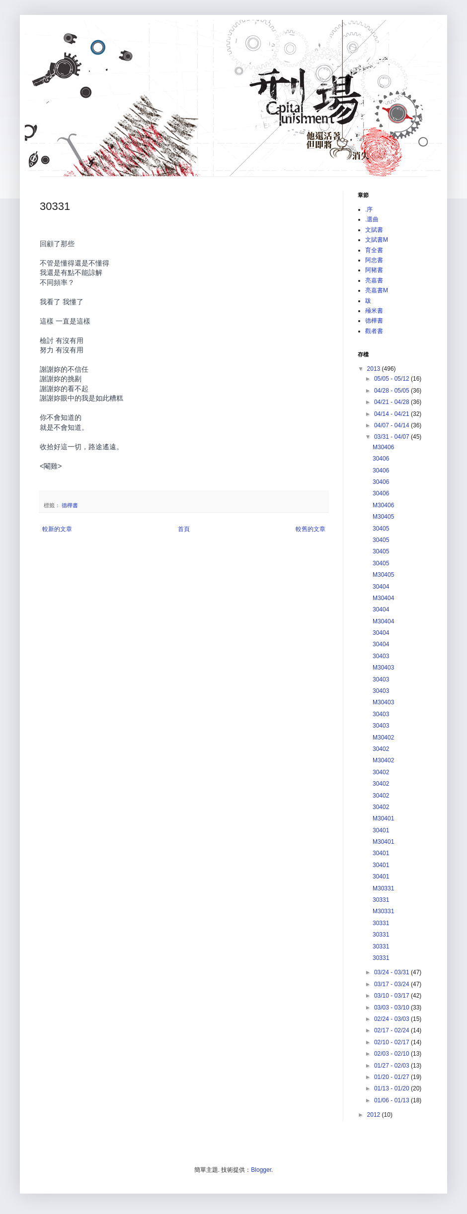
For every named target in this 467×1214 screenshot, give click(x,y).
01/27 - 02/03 (392, 1065)
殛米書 (374, 310)
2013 (374, 368)
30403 (381, 656)
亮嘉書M (376, 290)
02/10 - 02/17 (392, 1042)
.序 (369, 209)
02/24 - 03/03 (392, 1018)
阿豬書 (374, 270)
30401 (381, 830)
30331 (381, 899)
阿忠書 (374, 260)
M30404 (383, 598)
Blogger (261, 1169)
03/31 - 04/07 (392, 436)
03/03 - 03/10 (392, 1007)
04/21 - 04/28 (392, 402)
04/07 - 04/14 (392, 425)
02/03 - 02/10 (392, 1053)
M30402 (383, 737)
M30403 (383, 667)
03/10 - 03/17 (392, 995)
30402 (381, 748)
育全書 (374, 250)
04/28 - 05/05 (392, 390)
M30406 (383, 447)
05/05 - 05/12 (392, 378)
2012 (374, 1114)
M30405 (383, 516)
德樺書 (70, 505)
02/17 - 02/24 (392, 1030)
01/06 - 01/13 (392, 1100)
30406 (381, 458)
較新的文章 (57, 529)
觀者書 (374, 331)
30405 (381, 528)
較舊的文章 (310, 529)
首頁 (184, 529)
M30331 (383, 888)
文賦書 (374, 229)
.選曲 (372, 219)
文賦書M (376, 239)
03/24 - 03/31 (392, 972)
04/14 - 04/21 (392, 413)
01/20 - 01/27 (392, 1077)
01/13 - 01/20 (392, 1088)
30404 (381, 586)
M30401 (383, 818)
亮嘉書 (374, 280)
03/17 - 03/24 (392, 984)
